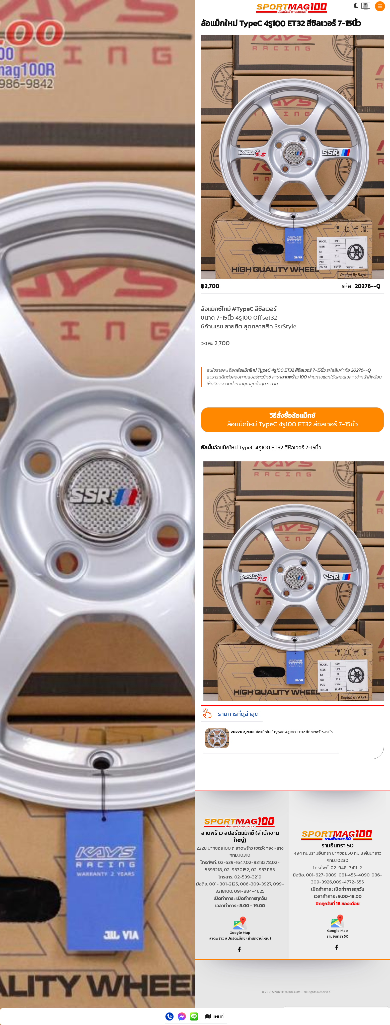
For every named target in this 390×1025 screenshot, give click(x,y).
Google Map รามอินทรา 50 (337, 928)
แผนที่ (214, 1016)
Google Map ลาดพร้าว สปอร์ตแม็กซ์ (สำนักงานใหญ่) (240, 930)
